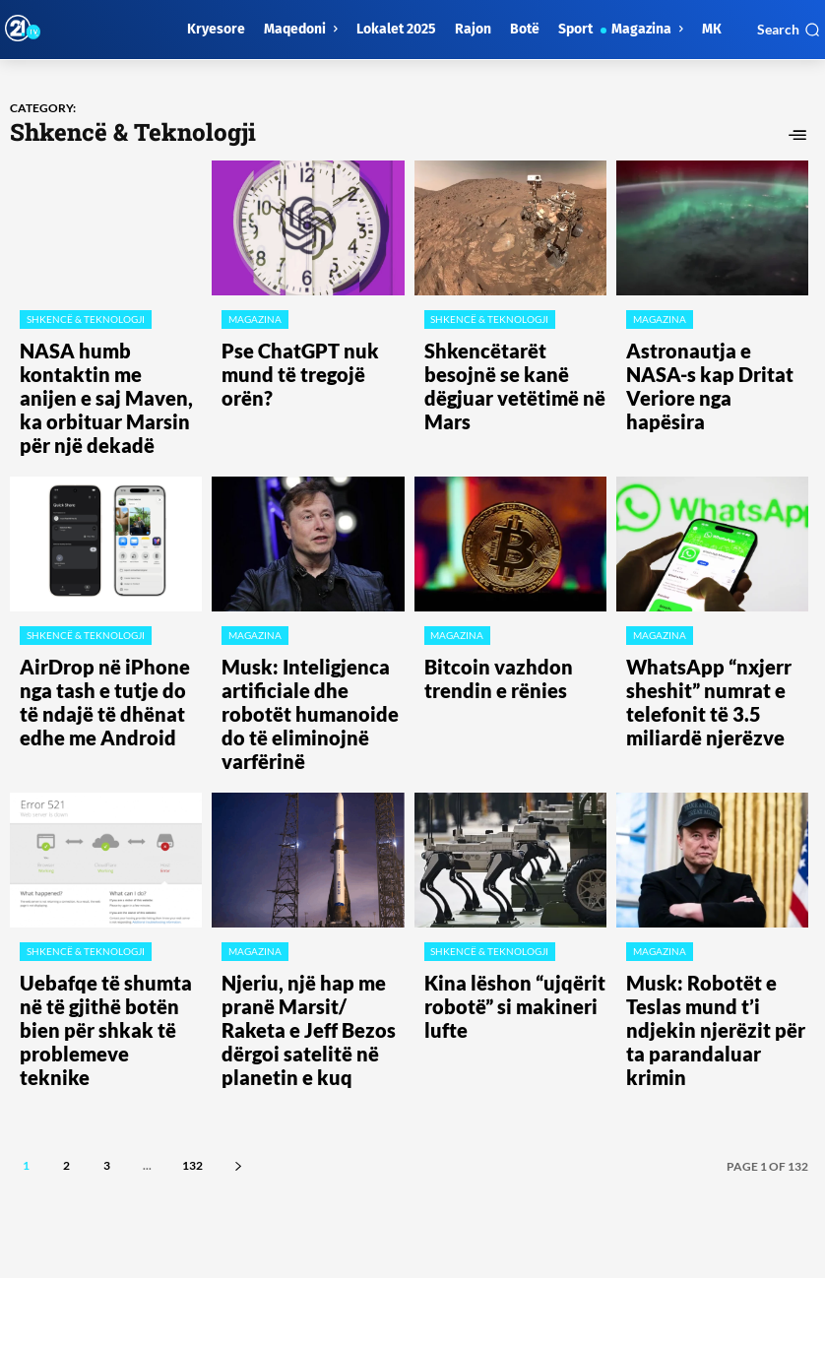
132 (192, 989)
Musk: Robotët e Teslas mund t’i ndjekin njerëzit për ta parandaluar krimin (715, 871)
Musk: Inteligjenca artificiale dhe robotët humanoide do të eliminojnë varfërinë (313, 625)
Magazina (254, 319)
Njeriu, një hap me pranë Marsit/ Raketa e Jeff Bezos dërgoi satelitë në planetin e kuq (311, 879)
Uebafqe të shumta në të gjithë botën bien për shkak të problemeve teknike (106, 871)
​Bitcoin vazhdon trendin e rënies (506, 616)
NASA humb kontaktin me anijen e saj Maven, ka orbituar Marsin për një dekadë (102, 370)
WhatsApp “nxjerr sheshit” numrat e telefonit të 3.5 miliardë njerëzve (711, 625)
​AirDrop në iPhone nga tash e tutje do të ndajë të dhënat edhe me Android (110, 625)
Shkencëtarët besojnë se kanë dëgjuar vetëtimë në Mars (506, 362)
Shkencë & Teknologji (85, 319)
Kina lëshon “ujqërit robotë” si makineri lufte (513, 862)
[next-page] (238, 989)
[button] (788, 29)
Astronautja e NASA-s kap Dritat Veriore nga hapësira (713, 353)
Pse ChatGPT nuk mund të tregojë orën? (304, 353)
